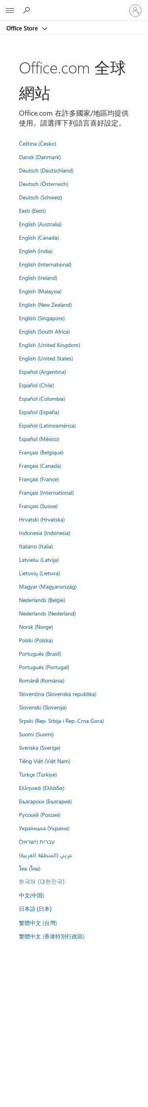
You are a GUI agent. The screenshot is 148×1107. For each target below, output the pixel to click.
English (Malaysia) (40, 291)
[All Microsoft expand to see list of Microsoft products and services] (9, 10)
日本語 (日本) (35, 909)
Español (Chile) (36, 385)
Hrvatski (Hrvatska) (42, 519)
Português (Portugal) (44, 667)
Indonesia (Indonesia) (44, 533)
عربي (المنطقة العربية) (45, 855)
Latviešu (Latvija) (39, 559)
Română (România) (42, 680)
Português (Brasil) (40, 653)
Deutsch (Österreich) (43, 184)
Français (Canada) (40, 465)
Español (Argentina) (42, 371)
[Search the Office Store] (27, 10)
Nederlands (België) (42, 600)
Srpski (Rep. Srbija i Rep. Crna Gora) (61, 720)
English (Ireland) (38, 277)
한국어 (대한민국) (42, 882)
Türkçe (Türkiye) (38, 774)
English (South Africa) (44, 331)
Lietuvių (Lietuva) (39, 573)
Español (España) (39, 412)
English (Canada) (39, 237)
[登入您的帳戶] (135, 10)
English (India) (35, 251)
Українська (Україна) (44, 828)
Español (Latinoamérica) (47, 425)
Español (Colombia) (42, 398)
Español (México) (39, 439)
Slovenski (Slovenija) (43, 707)
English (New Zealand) (45, 304)
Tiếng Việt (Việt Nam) (44, 761)
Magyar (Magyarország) (48, 586)
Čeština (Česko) (37, 143)
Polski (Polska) (36, 640)
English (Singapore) (42, 318)
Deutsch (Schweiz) (40, 197)
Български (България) (45, 801)
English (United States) (46, 358)
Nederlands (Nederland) (47, 613)
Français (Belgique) (41, 452)
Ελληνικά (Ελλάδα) (41, 788)
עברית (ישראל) (36, 841)
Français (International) (46, 492)
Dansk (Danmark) (40, 157)
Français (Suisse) (38, 506)
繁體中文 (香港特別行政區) (51, 936)
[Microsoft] (74, 6)
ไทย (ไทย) (29, 868)
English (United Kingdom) (49, 345)
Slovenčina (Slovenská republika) (57, 694)
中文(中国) (31, 895)
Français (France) (39, 479)
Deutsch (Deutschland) (46, 170)
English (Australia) (40, 224)
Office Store (22, 28)
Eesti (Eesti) (32, 210)
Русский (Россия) (39, 814)
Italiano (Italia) (36, 546)
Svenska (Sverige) (39, 747)
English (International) (45, 264)
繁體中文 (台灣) (38, 923)
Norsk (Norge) (36, 626)
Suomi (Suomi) (36, 734)
